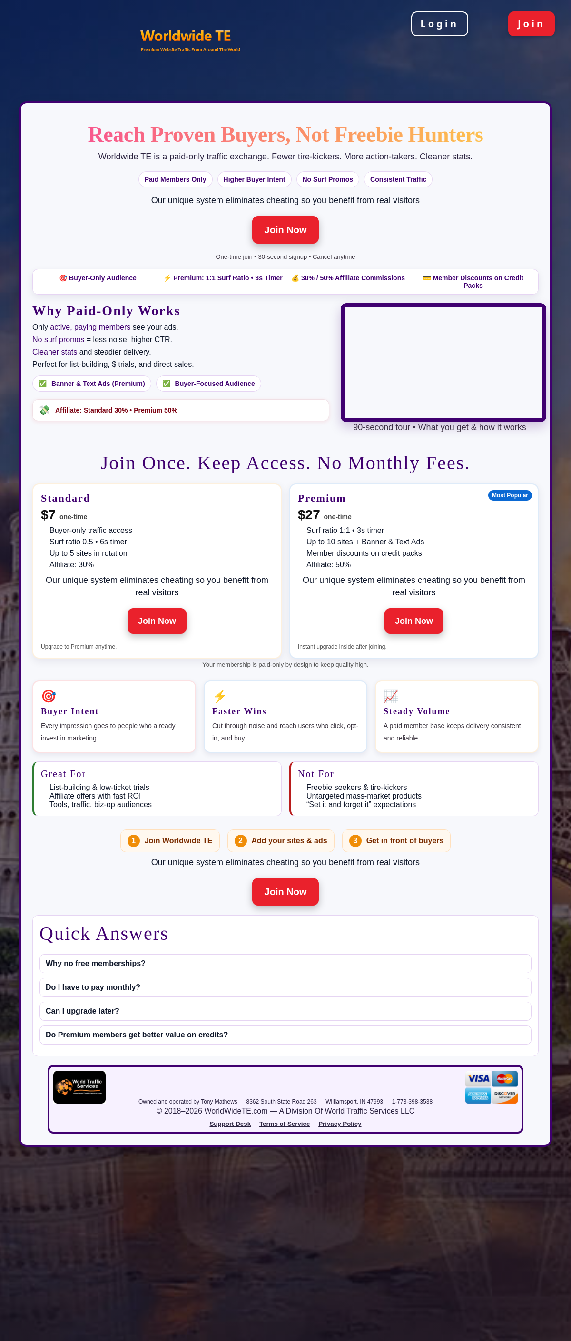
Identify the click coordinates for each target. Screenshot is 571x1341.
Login (440, 23)
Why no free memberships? (96, 963)
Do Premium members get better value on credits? (137, 1035)
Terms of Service (284, 1123)
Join (531, 23)
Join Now (286, 230)
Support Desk (230, 1123)
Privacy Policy (339, 1123)
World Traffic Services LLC (370, 1111)
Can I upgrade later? (82, 1011)
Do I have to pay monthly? (93, 987)
